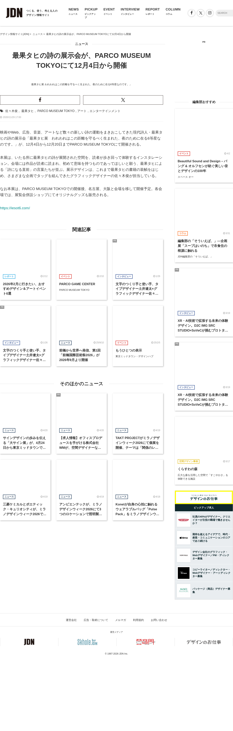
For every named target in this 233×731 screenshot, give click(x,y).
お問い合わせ (159, 691)
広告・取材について (96, 691)
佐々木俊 (11, 261)
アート (82, 261)
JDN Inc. (123, 725)
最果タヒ (27, 261)
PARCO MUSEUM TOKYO (56, 261)
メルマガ (120, 691)
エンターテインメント (105, 261)
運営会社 (71, 691)
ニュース (81, 44)
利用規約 (138, 691)
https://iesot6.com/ (15, 359)
